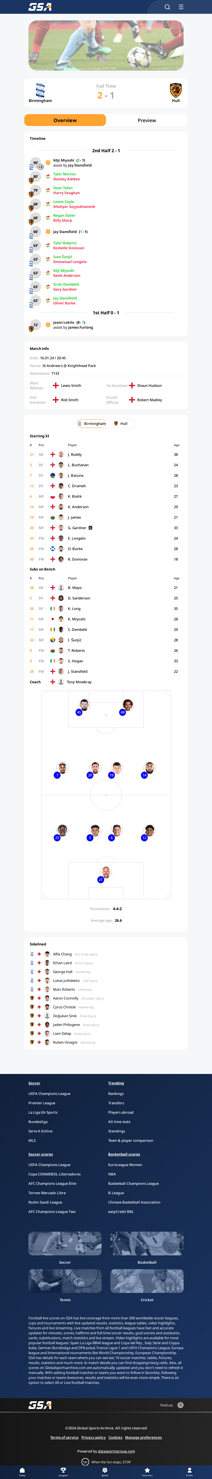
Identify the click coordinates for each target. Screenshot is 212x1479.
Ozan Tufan (63, 187)
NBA (112, 1174)
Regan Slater (64, 215)
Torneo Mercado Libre (47, 1192)
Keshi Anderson (66, 275)
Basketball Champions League (133, 1183)
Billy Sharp (62, 220)
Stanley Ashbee (66, 178)
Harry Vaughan (66, 192)
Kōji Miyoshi (63, 160)
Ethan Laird (62, 962)
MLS (32, 1140)
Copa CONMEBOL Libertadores (54, 1174)
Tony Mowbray (79, 681)
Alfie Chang (62, 954)
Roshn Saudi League (45, 1202)
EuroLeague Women (125, 1164)
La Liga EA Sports (42, 1112)
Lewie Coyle (63, 201)
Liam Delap (62, 1033)
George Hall (62, 971)
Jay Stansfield (80, 165)
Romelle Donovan (68, 247)
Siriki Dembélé (66, 284)
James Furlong (80, 327)
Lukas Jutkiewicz (66, 980)
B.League (116, 1192)
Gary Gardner (65, 289)
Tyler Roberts (64, 242)
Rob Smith (69, 399)
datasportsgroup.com (116, 1451)
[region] (106, 120)
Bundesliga (37, 1121)
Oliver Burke (64, 303)
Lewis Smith (71, 385)
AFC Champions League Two (52, 1211)
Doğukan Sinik (65, 1015)
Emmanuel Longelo (70, 261)
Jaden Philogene (66, 1024)
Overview (65, 120)
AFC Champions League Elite (52, 1183)
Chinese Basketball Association (134, 1202)
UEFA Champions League (49, 1093)
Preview (147, 120)
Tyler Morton (64, 174)
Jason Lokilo (63, 322)
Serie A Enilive (40, 1131)
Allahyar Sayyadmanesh (74, 206)
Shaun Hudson (149, 385)
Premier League (41, 1102)
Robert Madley (149, 399)
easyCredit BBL (121, 1211)
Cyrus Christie (64, 1006)
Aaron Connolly (65, 998)
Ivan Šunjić (62, 256)
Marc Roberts (64, 989)
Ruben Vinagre (65, 1042)
